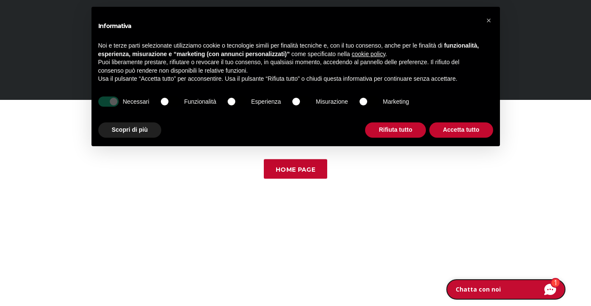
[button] (489, 20)
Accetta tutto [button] (461, 129)
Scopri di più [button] (130, 129)
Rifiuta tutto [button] (395, 129)
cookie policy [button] (368, 54)
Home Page (295, 169)
